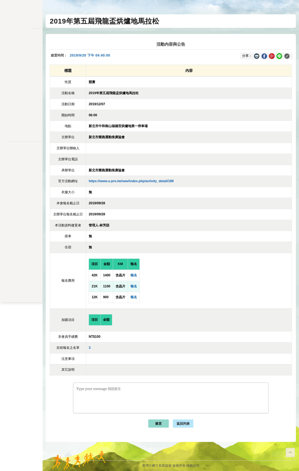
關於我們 (21, 118)
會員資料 (21, 89)
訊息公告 (21, 53)
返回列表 (183, 423)
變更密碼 (21, 81)
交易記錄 (21, 97)
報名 (133, 275)
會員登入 (21, 128)
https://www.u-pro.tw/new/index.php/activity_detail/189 (131, 181)
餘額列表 (21, 105)
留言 (158, 423)
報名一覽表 (21, 65)
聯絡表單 (21, 159)
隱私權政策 (21, 153)
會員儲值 (21, 73)
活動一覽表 (21, 45)
